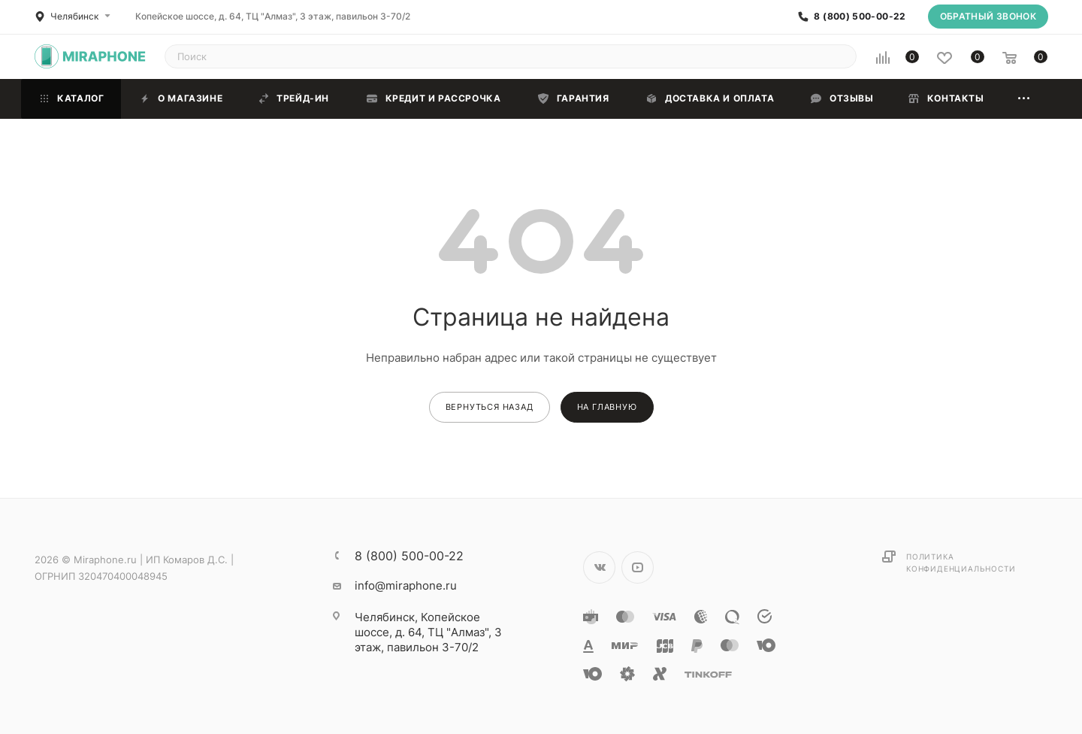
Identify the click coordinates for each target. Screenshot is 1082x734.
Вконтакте (599, 567)
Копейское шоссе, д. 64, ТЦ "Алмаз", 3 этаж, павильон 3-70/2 (272, 16)
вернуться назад (489, 407)
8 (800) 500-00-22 (859, 16)
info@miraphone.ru (406, 585)
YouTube (637, 567)
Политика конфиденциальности (960, 562)
